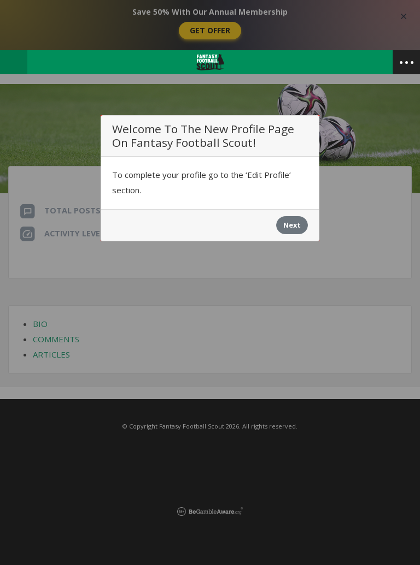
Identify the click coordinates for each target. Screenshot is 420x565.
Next (292, 225)
